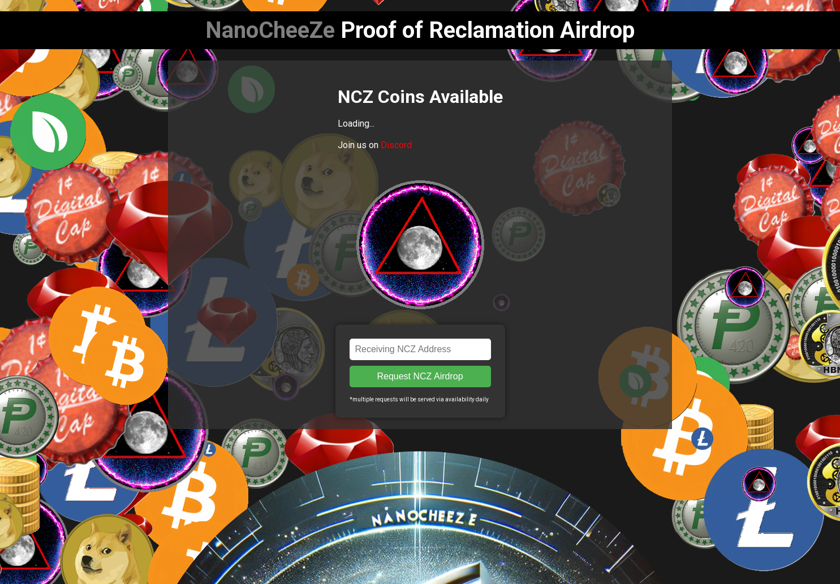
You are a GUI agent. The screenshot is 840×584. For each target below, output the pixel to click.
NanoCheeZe (270, 30)
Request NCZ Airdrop (420, 376)
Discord (396, 145)
